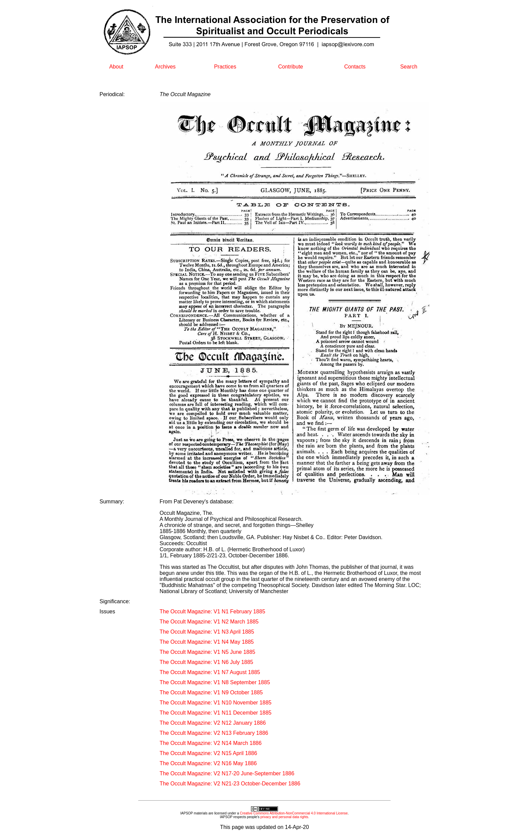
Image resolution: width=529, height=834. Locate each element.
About (116, 67)
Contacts (354, 67)
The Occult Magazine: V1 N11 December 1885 (216, 713)
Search (408, 67)
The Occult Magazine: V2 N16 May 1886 (208, 763)
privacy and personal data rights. (284, 817)
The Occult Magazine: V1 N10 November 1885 (216, 702)
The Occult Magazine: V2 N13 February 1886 (214, 733)
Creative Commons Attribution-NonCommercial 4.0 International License (294, 813)
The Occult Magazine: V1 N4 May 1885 (207, 642)
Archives (165, 67)
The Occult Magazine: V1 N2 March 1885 (209, 621)
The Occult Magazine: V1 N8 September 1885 (215, 682)
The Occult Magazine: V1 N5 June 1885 (207, 652)
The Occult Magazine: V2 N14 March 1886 (210, 743)
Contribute (290, 67)
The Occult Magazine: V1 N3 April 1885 (207, 632)
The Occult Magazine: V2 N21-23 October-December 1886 (230, 783)
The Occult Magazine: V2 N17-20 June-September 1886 (227, 773)
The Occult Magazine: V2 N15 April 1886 (208, 753)
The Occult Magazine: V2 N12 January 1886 (213, 723)
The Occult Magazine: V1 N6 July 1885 (206, 662)
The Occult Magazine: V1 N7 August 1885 (210, 672)
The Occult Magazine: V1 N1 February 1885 (212, 611)
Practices (225, 67)
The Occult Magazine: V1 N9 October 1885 (211, 692)
